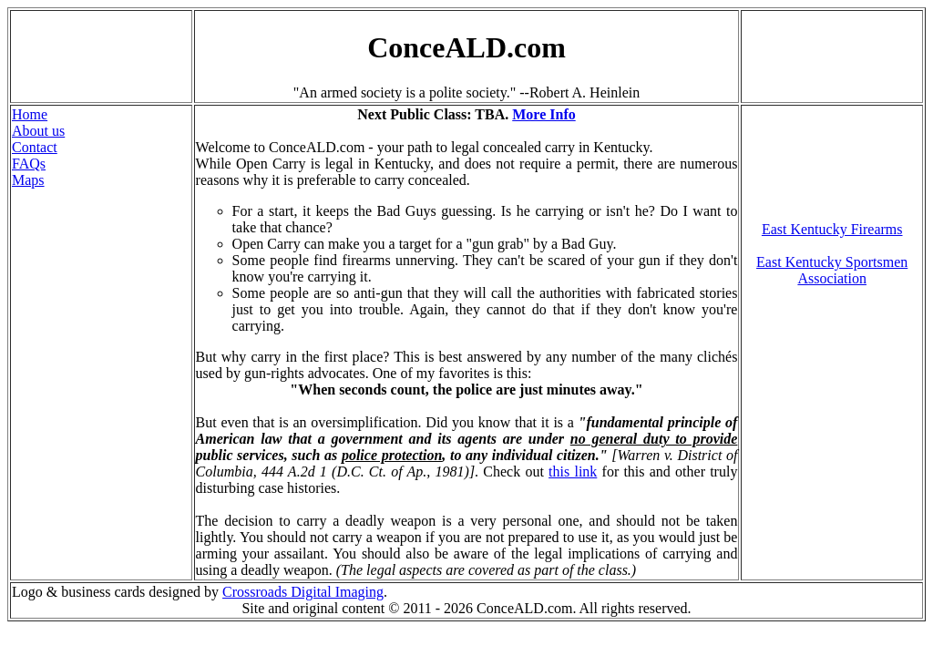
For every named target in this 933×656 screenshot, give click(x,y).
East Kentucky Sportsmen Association (831, 270)
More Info (543, 114)
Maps (28, 180)
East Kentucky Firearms (832, 229)
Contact (34, 147)
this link (573, 471)
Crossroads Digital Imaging (303, 592)
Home (29, 114)
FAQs (29, 163)
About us (38, 130)
